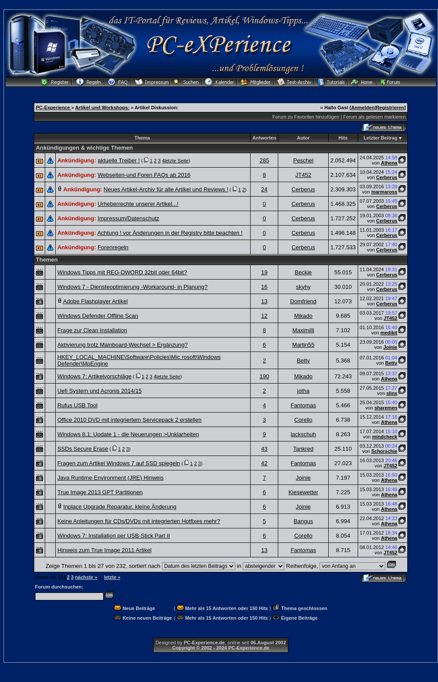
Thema (142, 137)
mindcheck (384, 436)
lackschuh (303, 434)
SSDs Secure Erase (82, 448)
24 (264, 189)
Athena (389, 162)
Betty (303, 360)
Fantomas (303, 405)
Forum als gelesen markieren (374, 116)
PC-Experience (54, 107)
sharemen (385, 407)
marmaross (384, 191)
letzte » (112, 577)
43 (264, 448)
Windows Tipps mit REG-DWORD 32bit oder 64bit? (122, 272)
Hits (343, 137)
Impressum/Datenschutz (128, 218)
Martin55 (303, 344)
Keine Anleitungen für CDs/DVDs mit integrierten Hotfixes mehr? (138, 521)
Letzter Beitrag (380, 137)
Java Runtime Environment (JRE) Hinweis (110, 477)
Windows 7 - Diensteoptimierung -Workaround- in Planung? (132, 287)
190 (264, 376)
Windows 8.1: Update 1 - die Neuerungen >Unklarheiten (128, 434)
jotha (303, 391)
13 (264, 301)
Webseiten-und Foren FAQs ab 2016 (143, 175)
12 (264, 315)
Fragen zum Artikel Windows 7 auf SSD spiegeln (118, 463)
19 (264, 272)
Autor (303, 137)
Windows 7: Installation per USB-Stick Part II (113, 535)
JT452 (303, 175)
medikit (389, 332)
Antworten (264, 137)
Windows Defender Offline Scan (97, 315)
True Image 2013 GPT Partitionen (100, 492)
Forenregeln (112, 247)
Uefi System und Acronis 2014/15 (99, 391)
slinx (391, 393)
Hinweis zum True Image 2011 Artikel (104, 550)
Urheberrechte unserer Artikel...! (137, 204)
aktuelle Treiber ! (118, 160)
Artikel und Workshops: (102, 107)
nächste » (86, 577)
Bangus (303, 521)
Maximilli (303, 330)
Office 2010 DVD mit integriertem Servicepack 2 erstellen (129, 419)
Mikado (303, 315)
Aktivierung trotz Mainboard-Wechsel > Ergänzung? (122, 344)
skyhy (303, 287)
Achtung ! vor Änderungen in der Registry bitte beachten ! (170, 233)
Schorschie (384, 451)
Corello (303, 419)
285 (264, 160)
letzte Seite (176, 160)
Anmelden (362, 107)
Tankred (303, 448)
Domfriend (303, 301)
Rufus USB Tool (77, 405)
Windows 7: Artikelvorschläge (94, 376)
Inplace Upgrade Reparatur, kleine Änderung (119, 506)
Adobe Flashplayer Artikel (95, 301)
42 (264, 463)
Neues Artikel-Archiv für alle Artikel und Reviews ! (166, 189)
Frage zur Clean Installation (92, 330)
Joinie (390, 347)
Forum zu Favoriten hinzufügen (306, 116)
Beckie (303, 272)
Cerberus (386, 177)
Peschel (303, 160)
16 (264, 287)
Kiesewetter (303, 492)
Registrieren (390, 107)
